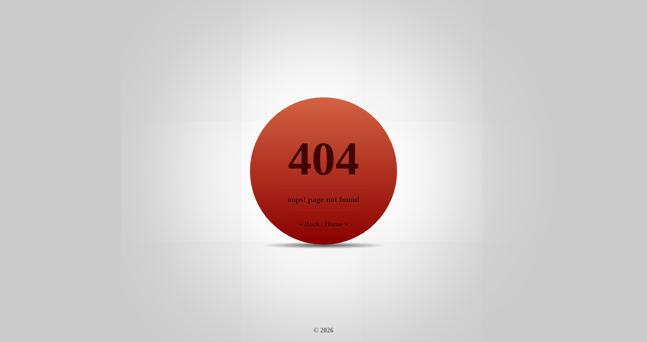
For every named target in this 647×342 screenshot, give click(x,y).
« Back (309, 224)
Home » (336, 224)
